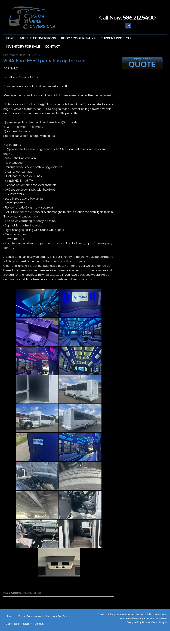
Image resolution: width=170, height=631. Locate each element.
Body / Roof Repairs (17, 623)
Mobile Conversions (29, 616)
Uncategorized (31, 592)
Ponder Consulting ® (154, 622)
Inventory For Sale (57, 616)
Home (9, 616)
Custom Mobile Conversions (42, 17)
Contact (39, 623)
